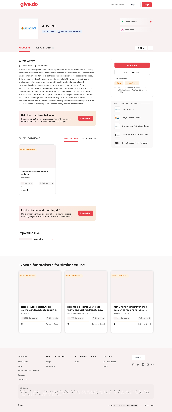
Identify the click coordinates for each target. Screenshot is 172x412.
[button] (49, 31)
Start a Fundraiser (132, 72)
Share (141, 48)
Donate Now (85, 118)
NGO (77, 362)
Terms (110, 405)
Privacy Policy (149, 405)
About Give (23, 362)
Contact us (23, 379)
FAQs (48, 362)
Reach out (50, 366)
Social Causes (109, 362)
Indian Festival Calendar (28, 370)
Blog (20, 366)
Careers (21, 375)
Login (147, 4)
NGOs (105, 366)
